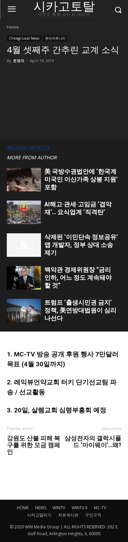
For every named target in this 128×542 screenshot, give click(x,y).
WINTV (59, 508)
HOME (23, 508)
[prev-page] (107, 148)
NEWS (40, 508)
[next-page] (117, 148)
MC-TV (100, 508)
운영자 (18, 60)
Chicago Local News (24, 38)
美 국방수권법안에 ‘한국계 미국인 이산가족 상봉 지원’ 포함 (80, 179)
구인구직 (93, 515)
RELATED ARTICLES (28, 148)
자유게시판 (68, 515)
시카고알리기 (39, 515)
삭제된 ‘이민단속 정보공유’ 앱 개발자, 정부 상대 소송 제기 (81, 244)
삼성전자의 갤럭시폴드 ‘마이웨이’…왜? (93, 442)
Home (13, 27)
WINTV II (79, 508)
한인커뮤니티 (55, 38)
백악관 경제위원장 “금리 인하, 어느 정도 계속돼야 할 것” (78, 277)
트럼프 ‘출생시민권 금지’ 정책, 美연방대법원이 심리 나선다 (80, 310)
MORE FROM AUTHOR (32, 157)
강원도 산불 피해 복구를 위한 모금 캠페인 (33, 445)
